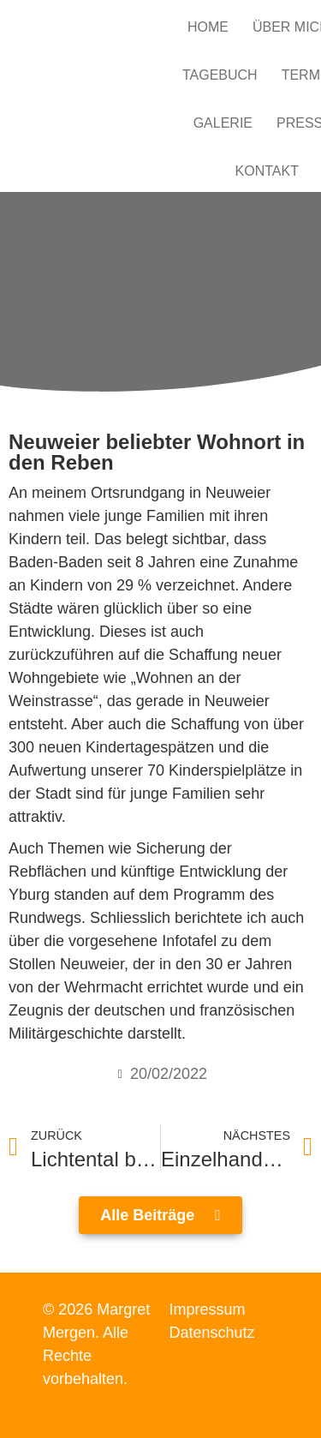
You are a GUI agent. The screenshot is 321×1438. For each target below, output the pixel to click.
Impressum (207, 1309)
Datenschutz (212, 1332)
